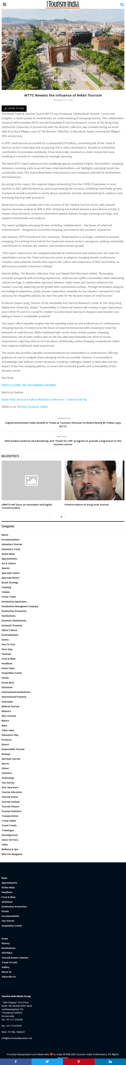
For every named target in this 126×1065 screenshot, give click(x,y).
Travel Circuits (9, 962)
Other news (8, 730)
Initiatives (7, 687)
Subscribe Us (9, 976)
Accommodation (10, 539)
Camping (6, 587)
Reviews (6, 754)
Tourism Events (10, 797)
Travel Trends (9, 825)
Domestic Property (12, 625)
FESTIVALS (7, 953)
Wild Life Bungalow (12, 854)
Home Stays (8, 668)
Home (5, 938)
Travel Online (9, 820)
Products (6, 739)
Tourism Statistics (11, 811)
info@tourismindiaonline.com (17, 1038)
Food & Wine (8, 658)
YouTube (21, 406)
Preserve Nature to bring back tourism (87, 504)
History (6, 943)
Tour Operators (10, 787)
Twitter (44, 406)
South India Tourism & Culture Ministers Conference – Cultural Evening (44, 399)
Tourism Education (12, 792)
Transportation (10, 816)
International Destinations (16, 692)
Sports (5, 763)
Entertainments (10, 635)
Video (5, 844)
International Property (14, 697)
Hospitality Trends (12, 673)
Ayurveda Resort (11, 578)
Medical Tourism (10, 706)
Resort (5, 744)
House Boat (8, 682)
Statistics (7, 773)
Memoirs (6, 711)
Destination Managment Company (20, 606)
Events (5, 639)
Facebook (34, 406)
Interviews (7, 701)
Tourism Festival (10, 802)
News (4, 725)
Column (6, 592)
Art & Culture (9, 563)
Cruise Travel (9, 596)
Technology (8, 778)
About (5, 535)
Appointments (9, 558)
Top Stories (8, 782)
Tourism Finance (10, 806)
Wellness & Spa (10, 849)
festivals (6, 654)
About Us (6, 972)
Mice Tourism (9, 716)
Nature (5, 720)
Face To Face (8, 644)
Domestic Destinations (14, 620)
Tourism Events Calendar (15, 957)
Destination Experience (14, 601)
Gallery (5, 967)
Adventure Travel (11, 549)
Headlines (7, 663)
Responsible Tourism (13, 749)
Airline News (8, 554)
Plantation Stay (10, 735)
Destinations (8, 616)
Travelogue (8, 830)
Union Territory (10, 840)
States (5, 768)
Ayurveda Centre (11, 573)
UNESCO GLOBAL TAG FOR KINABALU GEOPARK (29, 385)
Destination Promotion (14, 611)
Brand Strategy (10, 582)
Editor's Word (9, 630)
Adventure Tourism (12, 544)
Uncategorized (10, 835)
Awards (6, 568)
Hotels (5, 678)
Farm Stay (7, 649)
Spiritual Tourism (11, 759)
